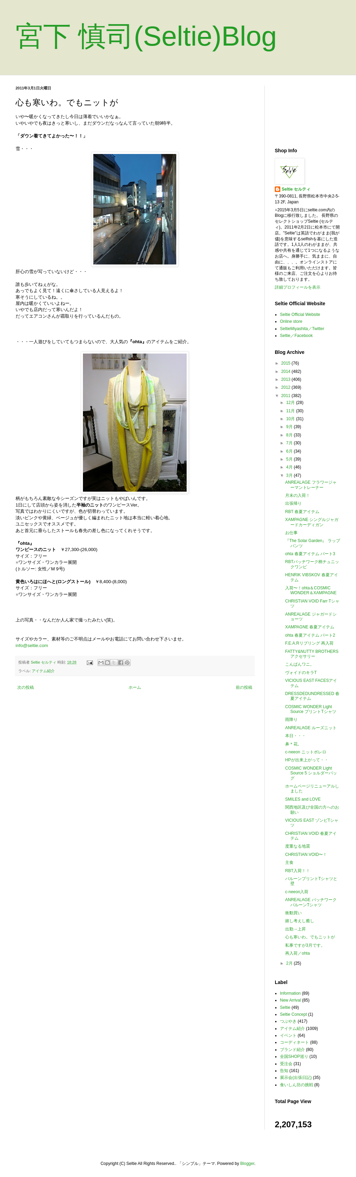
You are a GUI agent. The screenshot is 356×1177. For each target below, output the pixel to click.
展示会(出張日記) (296, 1077)
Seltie (285, 1007)
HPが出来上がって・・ (306, 760)
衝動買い (293, 912)
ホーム (135, 687)
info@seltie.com (32, 645)
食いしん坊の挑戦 (296, 1084)
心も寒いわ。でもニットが (310, 937)
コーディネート (294, 1042)
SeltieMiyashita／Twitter (302, 328)
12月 (291, 402)
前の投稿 (244, 687)
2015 (286, 363)
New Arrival (290, 1000)
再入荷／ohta (297, 953)
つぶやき (288, 1021)
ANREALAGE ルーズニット (311, 727)
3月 (290, 475)
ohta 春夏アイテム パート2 (310, 635)
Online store (291, 321)
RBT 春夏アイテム (302, 511)
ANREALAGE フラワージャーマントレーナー (311, 485)
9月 (290, 426)
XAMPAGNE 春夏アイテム (309, 627)
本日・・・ (295, 735)
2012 (286, 387)
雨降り (291, 719)
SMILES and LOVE (303, 799)
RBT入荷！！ (297, 870)
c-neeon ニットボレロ (305, 752)
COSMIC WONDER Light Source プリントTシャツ (310, 709)
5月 (290, 459)
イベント (288, 1035)
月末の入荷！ (297, 495)
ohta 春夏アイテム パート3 (310, 553)
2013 (286, 379)
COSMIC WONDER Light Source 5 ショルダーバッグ (311, 773)
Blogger (247, 1163)
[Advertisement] (307, 111)
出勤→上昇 (295, 929)
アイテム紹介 (43, 671)
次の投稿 (25, 687)
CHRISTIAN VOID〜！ (306, 854)
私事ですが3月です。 (305, 945)
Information (290, 993)
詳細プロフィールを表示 (297, 287)
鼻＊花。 (293, 744)
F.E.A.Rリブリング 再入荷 (309, 643)
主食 (289, 862)
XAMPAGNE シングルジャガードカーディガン (311, 522)
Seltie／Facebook (296, 335)
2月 (290, 963)
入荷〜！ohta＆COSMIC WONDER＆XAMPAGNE (311, 590)
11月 (291, 410)
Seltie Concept (293, 1014)
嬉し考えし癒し (299, 920)
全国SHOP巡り (294, 1056)
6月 (290, 451)
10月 (291, 418)
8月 (290, 435)
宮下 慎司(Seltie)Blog (146, 36)
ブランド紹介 (292, 1049)
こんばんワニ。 (299, 664)
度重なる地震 (297, 846)
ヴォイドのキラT (301, 672)
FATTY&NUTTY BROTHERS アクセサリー (311, 654)
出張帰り (293, 503)
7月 (290, 443)
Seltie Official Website (300, 314)
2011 (286, 395)
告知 (284, 1070)
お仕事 (291, 532)
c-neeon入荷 (296, 891)
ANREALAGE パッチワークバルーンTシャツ (311, 902)
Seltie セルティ (296, 189)
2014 (286, 371)
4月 (290, 467)
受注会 (286, 1063)
